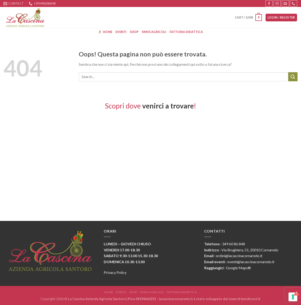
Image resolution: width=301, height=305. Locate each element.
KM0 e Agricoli (154, 32)
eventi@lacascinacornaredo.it (250, 261)
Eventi (121, 32)
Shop (134, 32)
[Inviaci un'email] (285, 3)
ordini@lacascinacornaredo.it (239, 255)
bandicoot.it (250, 299)
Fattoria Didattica (186, 32)
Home (105, 32)
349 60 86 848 (233, 244)
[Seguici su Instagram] (277, 3)
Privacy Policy (115, 272)
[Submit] (293, 76)
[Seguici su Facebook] (269, 3)
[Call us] (293, 3)
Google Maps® (238, 268)
